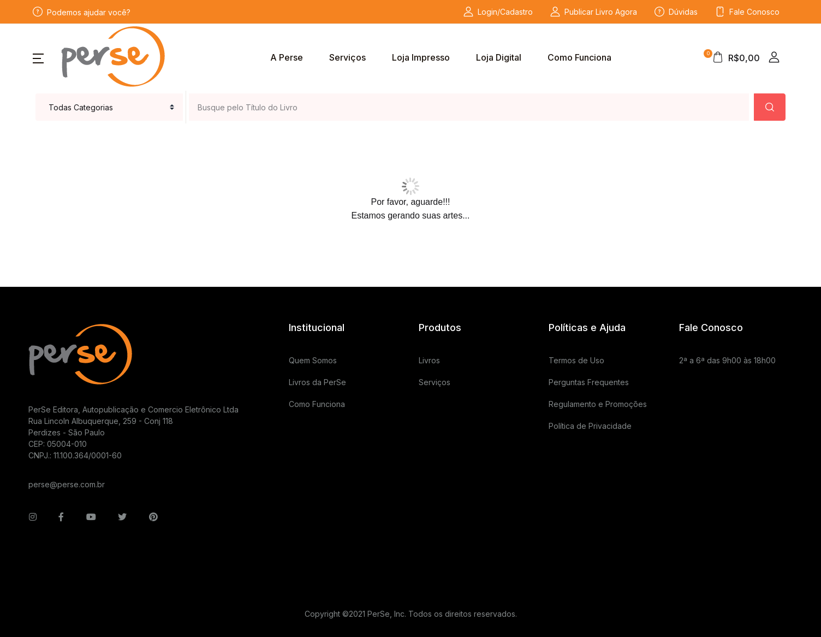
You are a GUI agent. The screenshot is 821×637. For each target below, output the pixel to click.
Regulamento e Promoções (598, 404)
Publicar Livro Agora (593, 11)
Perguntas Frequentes (589, 382)
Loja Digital (498, 57)
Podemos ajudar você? (81, 11)
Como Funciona (579, 57)
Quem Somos (313, 360)
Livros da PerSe (317, 382)
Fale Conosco (747, 11)
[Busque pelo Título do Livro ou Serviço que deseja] (469, 107)
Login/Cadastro (498, 11)
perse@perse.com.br (66, 484)
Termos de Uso (576, 360)
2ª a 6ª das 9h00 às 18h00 (727, 360)
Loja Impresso (421, 57)
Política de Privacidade (590, 425)
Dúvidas (676, 11)
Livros (429, 360)
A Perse (286, 57)
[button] (38, 57)
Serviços (347, 57)
